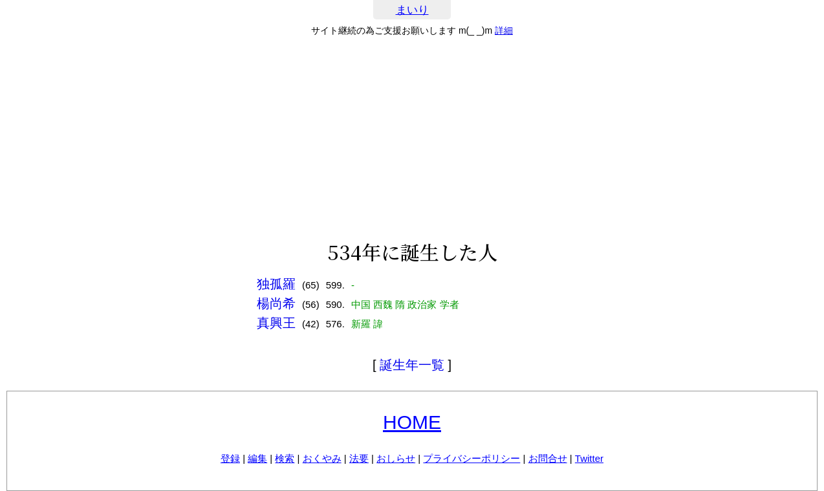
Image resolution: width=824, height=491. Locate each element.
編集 (257, 458)
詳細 (504, 30)
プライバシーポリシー (471, 458)
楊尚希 (276, 303)
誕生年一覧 (412, 365)
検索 (284, 458)
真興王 (276, 323)
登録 (230, 458)
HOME (412, 422)
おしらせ (395, 458)
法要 (359, 458)
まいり (412, 10)
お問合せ (547, 458)
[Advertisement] (412, 138)
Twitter (589, 458)
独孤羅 (276, 284)
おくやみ (322, 458)
